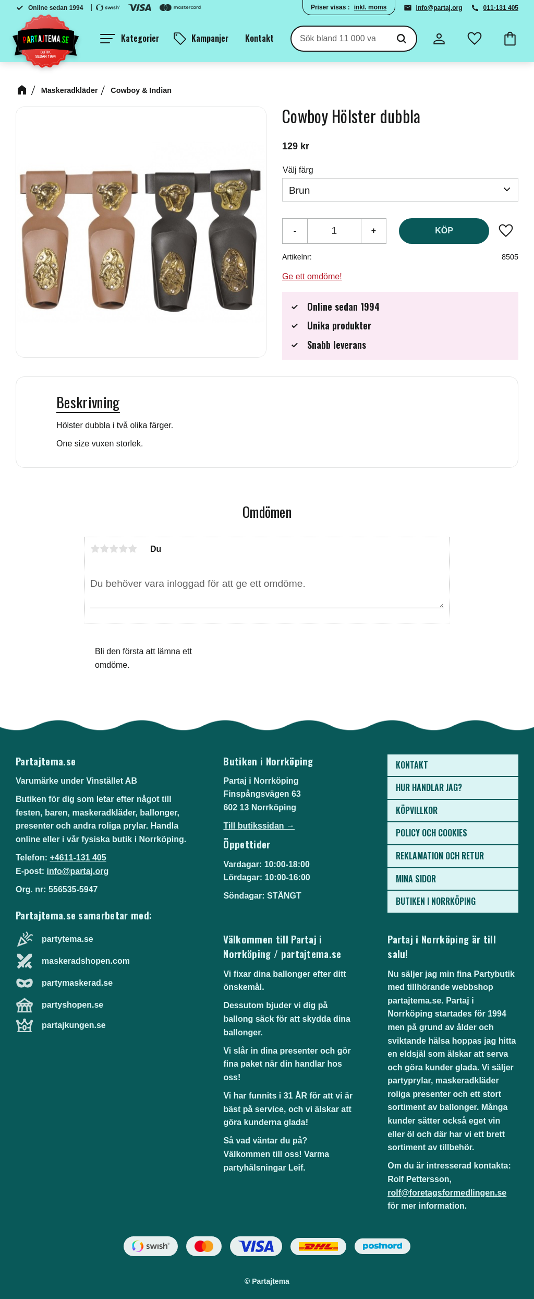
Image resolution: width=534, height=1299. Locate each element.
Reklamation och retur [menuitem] (440, 855)
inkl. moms (370, 7)
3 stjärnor (113, 548)
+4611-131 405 (78, 857)
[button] (129, 38)
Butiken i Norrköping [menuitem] (436, 901)
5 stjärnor (132, 548)
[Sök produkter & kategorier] (339, 39)
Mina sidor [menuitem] (416, 878)
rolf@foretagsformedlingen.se (446, 1192)
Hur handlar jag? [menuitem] (429, 787)
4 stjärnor (123, 548)
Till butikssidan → (259, 825)
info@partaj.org (439, 7)
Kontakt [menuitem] (259, 38)
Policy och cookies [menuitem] (431, 832)
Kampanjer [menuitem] (209, 38)
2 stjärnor (104, 548)
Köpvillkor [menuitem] (417, 810)
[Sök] (401, 39)
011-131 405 (500, 7)
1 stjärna (95, 548)
